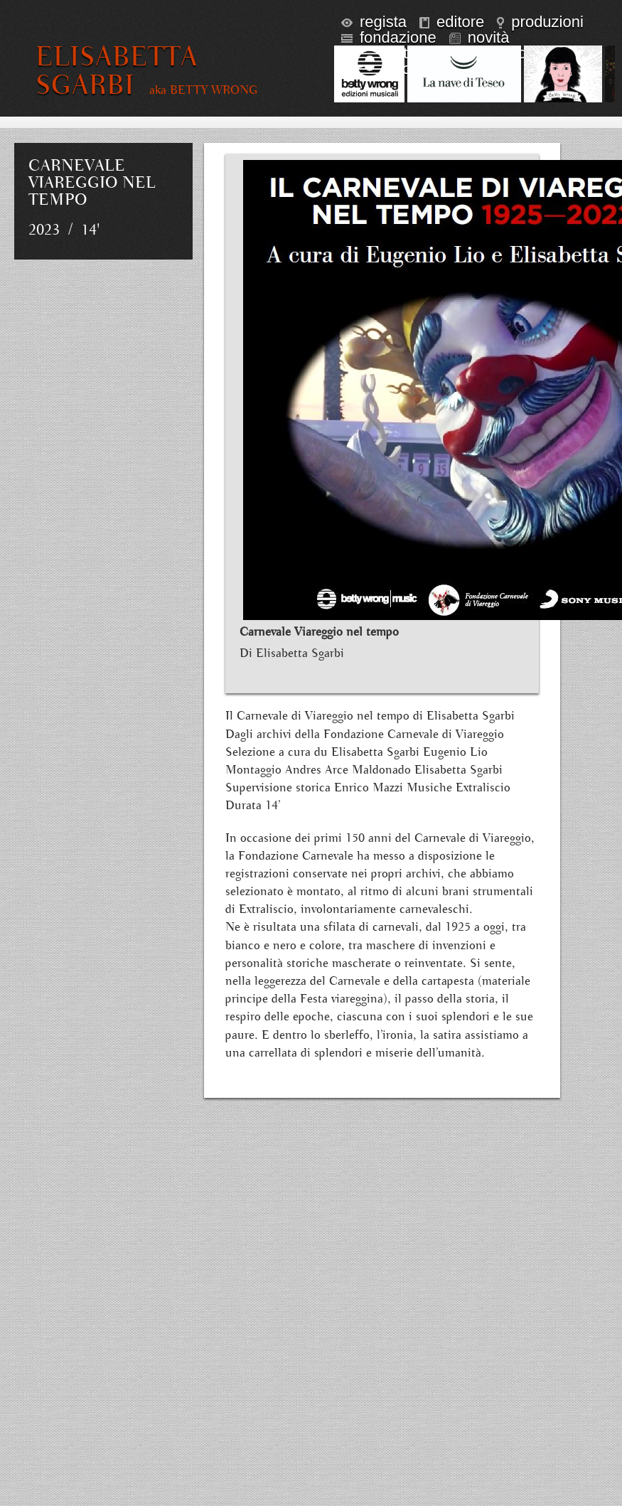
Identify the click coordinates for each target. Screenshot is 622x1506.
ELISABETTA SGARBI (117, 71)
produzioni (540, 22)
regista (374, 22)
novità (479, 37)
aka (203, 90)
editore (451, 22)
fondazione (388, 37)
